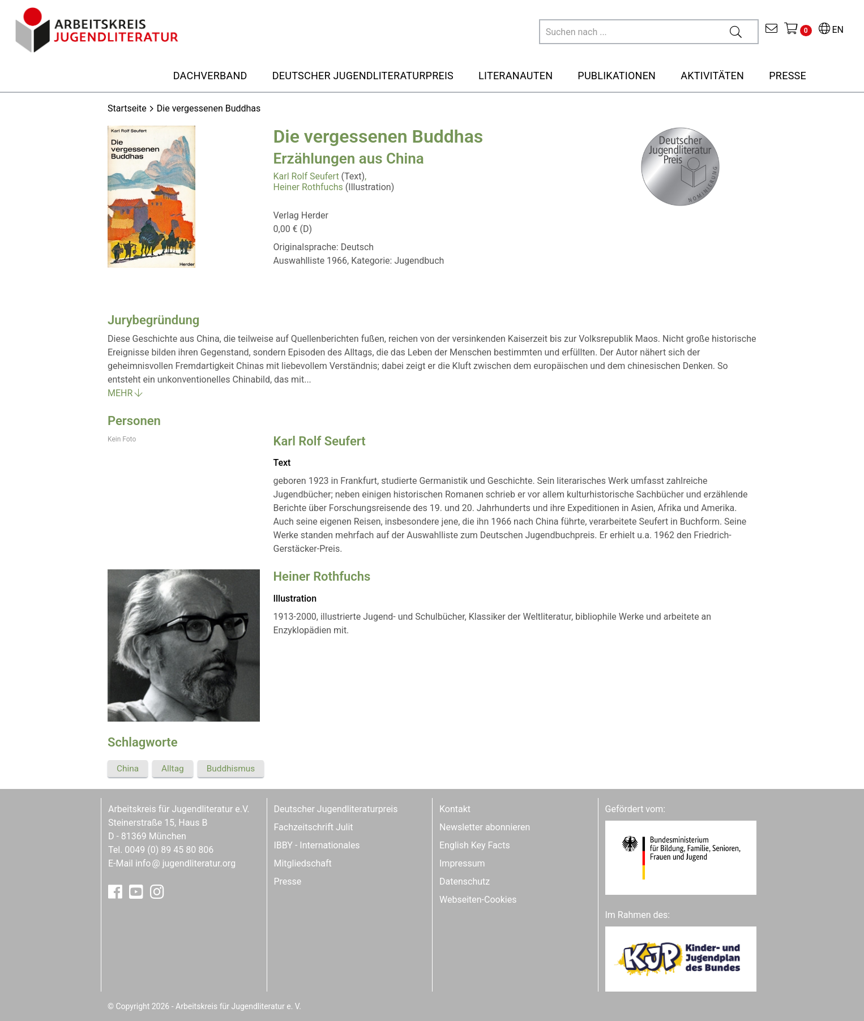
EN (831, 29)
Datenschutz (464, 881)
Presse (288, 881)
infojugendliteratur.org (185, 863)
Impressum (462, 863)
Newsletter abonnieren (484, 827)
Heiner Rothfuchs (308, 187)
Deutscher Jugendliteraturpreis (336, 809)
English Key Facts (474, 845)
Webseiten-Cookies (477, 899)
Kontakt (455, 809)
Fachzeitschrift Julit (313, 827)
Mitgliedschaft (303, 863)
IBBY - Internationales (317, 845)
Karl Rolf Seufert (306, 176)
